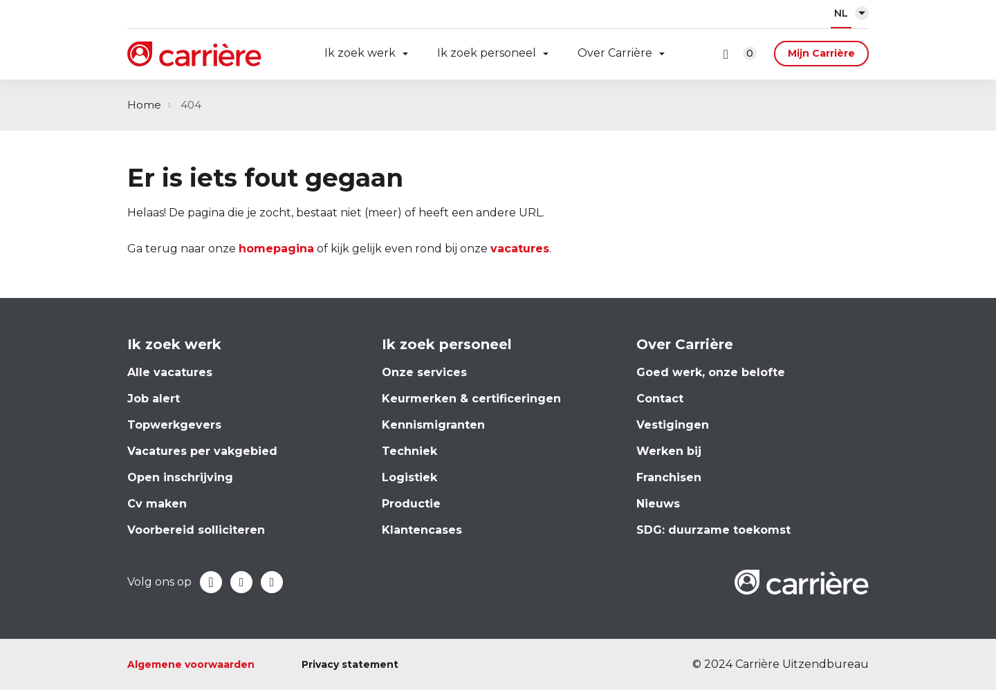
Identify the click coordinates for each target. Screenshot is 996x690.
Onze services (424, 372)
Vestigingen (672, 424)
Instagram (272, 582)
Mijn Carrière (821, 53)
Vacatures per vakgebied (202, 451)
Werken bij (668, 451)
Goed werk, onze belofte (710, 372)
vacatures (519, 248)
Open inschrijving (180, 477)
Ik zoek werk (360, 52)
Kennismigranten (433, 424)
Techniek (409, 451)
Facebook (211, 582)
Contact (659, 398)
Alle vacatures (169, 372)
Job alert (153, 398)
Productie (411, 503)
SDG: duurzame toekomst (713, 530)
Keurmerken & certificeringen (471, 398)
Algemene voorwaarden (191, 664)
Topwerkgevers (174, 424)
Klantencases (422, 530)
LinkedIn (241, 582)
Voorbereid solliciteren (196, 530)
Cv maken (157, 503)
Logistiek (409, 477)
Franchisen (668, 477)
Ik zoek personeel (486, 52)
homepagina (276, 248)
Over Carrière (615, 52)
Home (144, 104)
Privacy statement (350, 664)
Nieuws (658, 503)
